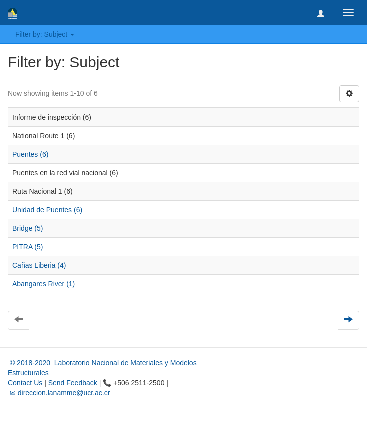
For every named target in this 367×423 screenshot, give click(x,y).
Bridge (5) (27, 228)
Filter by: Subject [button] (44, 34)
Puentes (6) (30, 154)
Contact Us (25, 383)
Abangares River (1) (43, 284)
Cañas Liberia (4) (39, 265)
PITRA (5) (27, 247)
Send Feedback (72, 383)
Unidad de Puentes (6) (47, 210)
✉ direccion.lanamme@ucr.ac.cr (59, 393)
